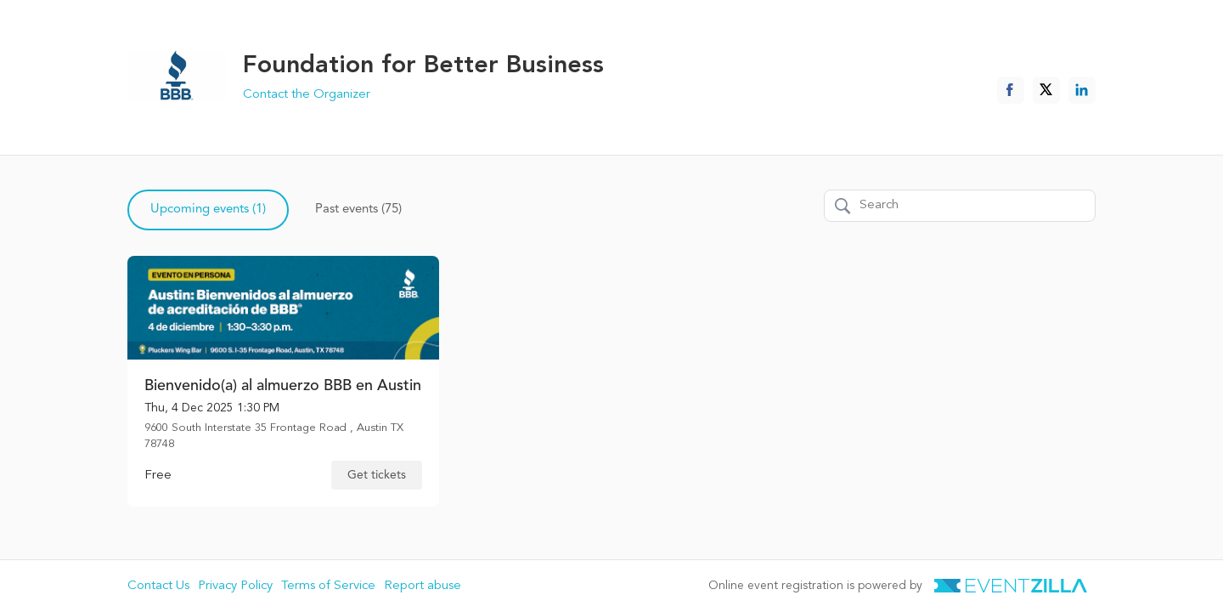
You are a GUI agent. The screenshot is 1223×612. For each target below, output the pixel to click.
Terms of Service (328, 586)
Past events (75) (358, 209)
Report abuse (422, 586)
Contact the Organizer (306, 94)
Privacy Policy (235, 586)
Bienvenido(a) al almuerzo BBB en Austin (282, 386)
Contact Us (158, 586)
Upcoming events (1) (208, 209)
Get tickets (376, 475)
